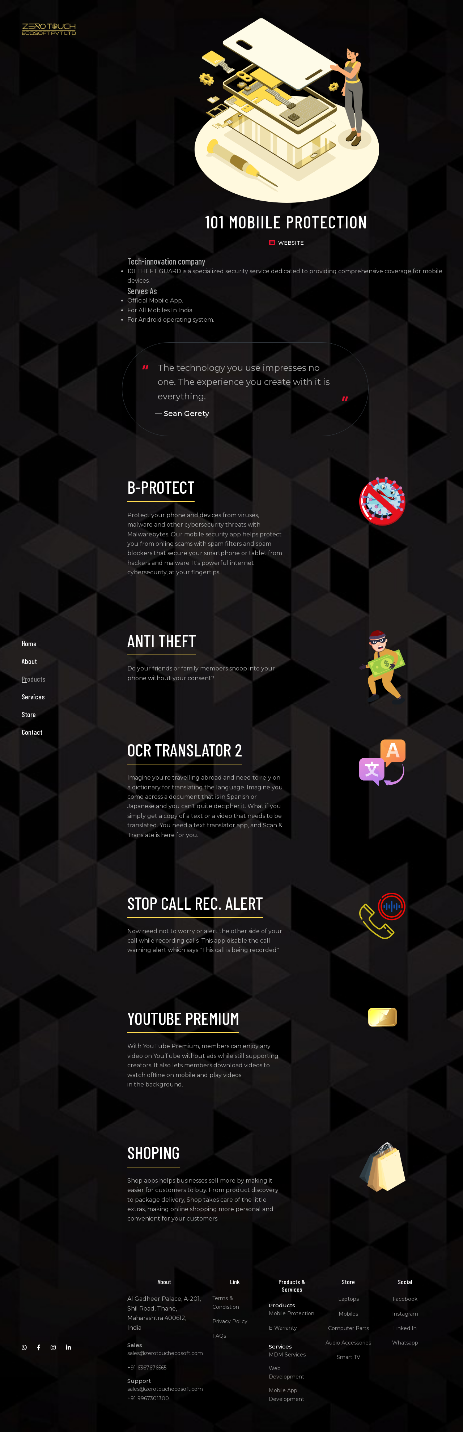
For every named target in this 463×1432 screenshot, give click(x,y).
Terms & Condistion (226, 1302)
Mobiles (350, 1314)
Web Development (288, 1372)
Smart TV (349, 1357)
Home (29, 670)
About (29, 688)
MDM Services (288, 1354)
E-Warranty (284, 1328)
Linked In (406, 1328)
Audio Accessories (350, 1342)
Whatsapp (406, 1342)
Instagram (406, 1314)
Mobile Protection (293, 1313)
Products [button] (34, 706)
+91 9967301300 (149, 1398)
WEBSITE (292, 243)
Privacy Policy (231, 1321)
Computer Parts (349, 1328)
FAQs (220, 1336)
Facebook (406, 1299)
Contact (32, 759)
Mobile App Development (288, 1394)
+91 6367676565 (147, 1367)
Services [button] (33, 724)
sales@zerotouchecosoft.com (166, 1353)
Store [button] (29, 741)
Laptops (349, 1299)
